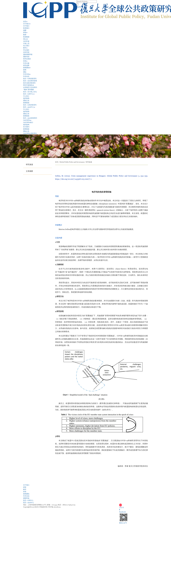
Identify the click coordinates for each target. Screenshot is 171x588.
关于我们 (27, 24)
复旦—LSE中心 (29, 94)
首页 (25, 21)
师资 (25, 32)
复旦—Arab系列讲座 (30, 81)
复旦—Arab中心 (29, 107)
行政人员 (26, 43)
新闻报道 (26, 103)
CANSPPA (27, 120)
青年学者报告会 (28, 85)
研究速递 (29, 164)
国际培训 (26, 56)
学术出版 (26, 63)
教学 (25, 48)
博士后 (25, 39)
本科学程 (26, 52)
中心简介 (26, 96)
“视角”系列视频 (28, 89)
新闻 (24, 70)
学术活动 (27, 74)
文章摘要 (29, 171)
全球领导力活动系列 (30, 87)
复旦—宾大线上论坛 (30, 92)
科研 (25, 61)
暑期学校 (26, 498)
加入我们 (26, 46)
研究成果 (26, 65)
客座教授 (26, 37)
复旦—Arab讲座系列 (30, 118)
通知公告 (26, 100)
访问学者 (26, 41)
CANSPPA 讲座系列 (30, 133)
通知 (24, 72)
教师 (24, 35)
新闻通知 (27, 67)
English (79, 7)
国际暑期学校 (27, 54)
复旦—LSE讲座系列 (29, 78)
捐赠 (24, 30)
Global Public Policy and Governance (72, 162)
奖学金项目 (27, 59)
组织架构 (26, 98)
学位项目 (26, 50)
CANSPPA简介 (28, 122)
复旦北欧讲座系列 (29, 83)
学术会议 (26, 76)
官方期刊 (26, 127)
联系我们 (26, 28)
